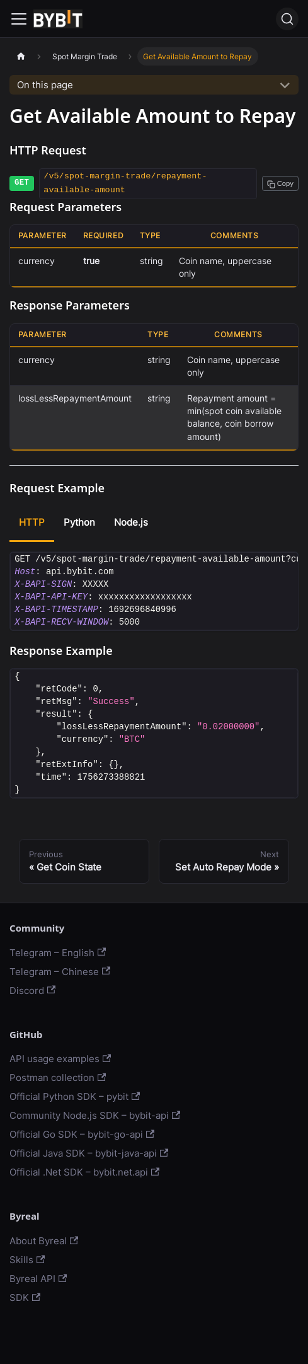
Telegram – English (57, 953)
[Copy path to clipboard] (280, 183)
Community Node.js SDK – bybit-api (94, 1115)
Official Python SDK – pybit (74, 1096)
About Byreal (43, 1241)
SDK (24, 1297)
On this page (45, 85)
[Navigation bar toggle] (18, 18)
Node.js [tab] (131, 522)
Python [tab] (79, 522)
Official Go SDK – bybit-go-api (81, 1134)
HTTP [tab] (32, 522)
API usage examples (60, 1059)
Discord (32, 991)
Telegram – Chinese (59, 972)
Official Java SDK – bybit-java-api (88, 1153)
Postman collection (57, 1078)
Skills (27, 1260)
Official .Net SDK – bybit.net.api (84, 1172)
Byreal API (38, 1279)
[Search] (287, 19)
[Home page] (20, 56)
